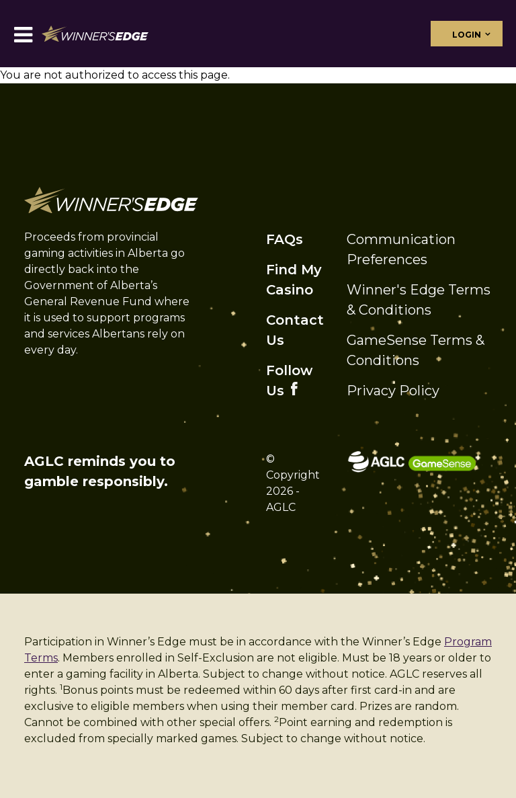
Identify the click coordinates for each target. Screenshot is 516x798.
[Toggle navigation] (23, 34)
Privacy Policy (393, 391)
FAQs (284, 239)
